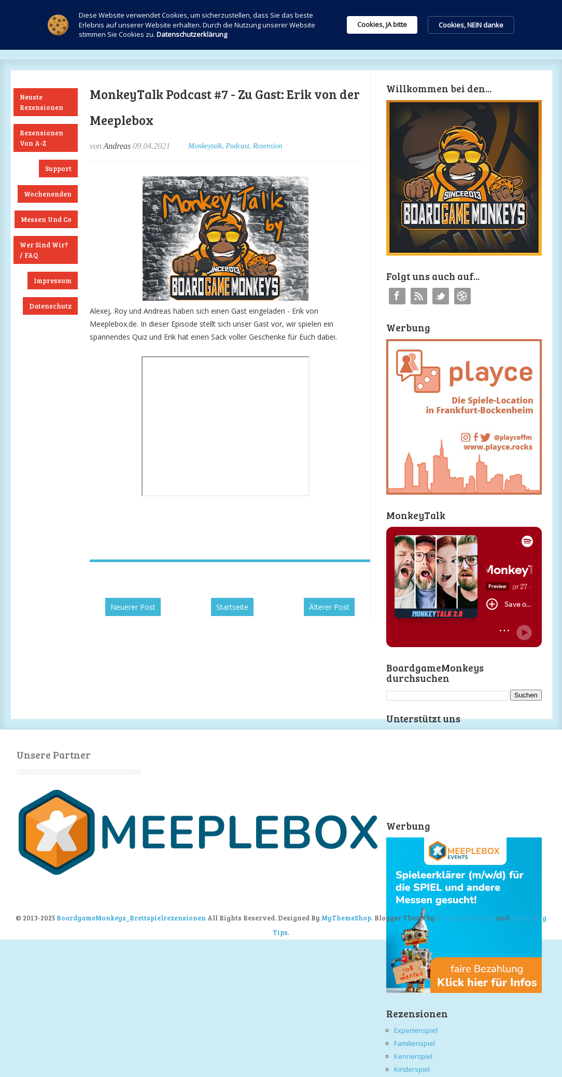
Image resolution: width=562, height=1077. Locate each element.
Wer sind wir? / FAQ (44, 250)
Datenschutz (50, 306)
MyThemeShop (346, 917)
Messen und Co (46, 219)
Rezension (268, 146)
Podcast (237, 146)
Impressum (53, 280)
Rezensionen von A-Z (41, 138)
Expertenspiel (416, 1030)
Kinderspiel (412, 1069)
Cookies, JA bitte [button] (382, 24)
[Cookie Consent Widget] (281, 25)
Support (58, 168)
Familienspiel (414, 1043)
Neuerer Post (133, 607)
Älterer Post (329, 607)
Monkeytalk (205, 146)
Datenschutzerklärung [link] (192, 34)
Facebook (397, 296)
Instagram (462, 296)
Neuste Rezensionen (41, 102)
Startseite (232, 607)
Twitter (440, 296)
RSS (419, 296)
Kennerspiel (413, 1056)
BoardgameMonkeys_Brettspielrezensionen (131, 917)
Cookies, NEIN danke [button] (471, 25)
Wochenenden (48, 194)
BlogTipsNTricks (466, 917)
